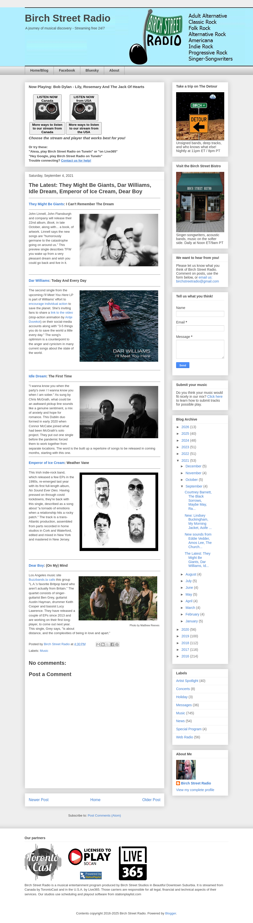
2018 (186, 643)
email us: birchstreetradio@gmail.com (197, 279)
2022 (186, 454)
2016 (186, 656)
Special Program (189, 729)
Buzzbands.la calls (42, 579)
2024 (186, 440)
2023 (186, 447)
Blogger (170, 913)
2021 (186, 460)
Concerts (183, 689)
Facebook (67, 70)
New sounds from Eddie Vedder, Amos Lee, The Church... (198, 540)
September (194, 486)
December (193, 466)
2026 (186, 427)
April (189, 601)
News (180, 721)
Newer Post (39, 800)
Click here (215, 396)
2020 (186, 629)
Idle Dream (37, 376)
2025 (186, 434)
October (192, 480)
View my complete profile (195, 790)
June (189, 588)
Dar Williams (39, 280)
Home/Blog (39, 70)
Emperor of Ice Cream (47, 463)
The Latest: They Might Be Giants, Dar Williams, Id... (198, 559)
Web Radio (184, 737)
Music (44, 651)
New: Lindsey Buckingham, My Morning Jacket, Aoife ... (198, 521)
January (192, 621)
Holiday (182, 697)
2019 (186, 636)
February (192, 614)
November (193, 473)
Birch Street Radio (68, 18)
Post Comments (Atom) (104, 815)
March (190, 608)
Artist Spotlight (187, 681)
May (189, 594)
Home (95, 800)
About (114, 70)
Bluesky (92, 70)
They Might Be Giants (46, 204)
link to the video (62, 312)
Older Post (151, 800)
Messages (184, 705)
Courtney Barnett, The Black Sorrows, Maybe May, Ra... (198, 500)
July (189, 581)
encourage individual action (48, 304)
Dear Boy (36, 565)
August (191, 574)
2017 (186, 650)
